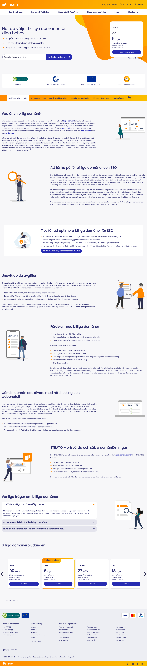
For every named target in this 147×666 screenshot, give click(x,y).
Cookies (36, 657)
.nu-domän (120, 635)
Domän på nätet (93, 632)
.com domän (85, 131)
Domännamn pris (93, 630)
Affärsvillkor (63, 657)
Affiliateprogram (8, 635)
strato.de (34, 627)
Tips (44, 98)
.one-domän (92, 638)
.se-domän (63, 635)
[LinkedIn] (128, 663)
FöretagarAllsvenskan (10, 632)
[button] (125, 4)
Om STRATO (6, 627)
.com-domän (64, 638)
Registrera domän (66, 632)
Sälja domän (92, 635)
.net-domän (120, 640)
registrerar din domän (123, 455)
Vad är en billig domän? (18, 98)
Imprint (71, 657)
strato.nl (34, 630)
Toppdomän (92, 627)
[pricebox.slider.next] (145, 574)
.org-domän (63, 640)
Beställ (24, 584)
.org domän (9, 133)
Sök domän (63, 630)
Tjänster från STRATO (101, 98)
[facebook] (137, 663)
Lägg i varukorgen (127, 52)
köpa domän (68, 121)
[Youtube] (132, 663)
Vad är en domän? (66, 627)
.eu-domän (91, 640)
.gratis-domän (121, 638)
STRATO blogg (7, 630)
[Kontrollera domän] (59, 57)
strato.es (34, 632)
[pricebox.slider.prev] (1, 574)
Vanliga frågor (118, 98)
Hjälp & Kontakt (11, 650)
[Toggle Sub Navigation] (130, 98)
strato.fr (34, 638)
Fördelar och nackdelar (80, 98)
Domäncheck (120, 630)
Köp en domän (121, 627)
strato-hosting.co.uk (38, 635)
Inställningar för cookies (49, 657)
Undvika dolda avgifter (58, 98)
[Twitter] (142, 663)
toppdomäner (66, 128)
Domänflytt (120, 632)
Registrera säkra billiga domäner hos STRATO (61, 251)
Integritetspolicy (26, 657)
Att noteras (35, 98)
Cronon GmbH (36, 642)
